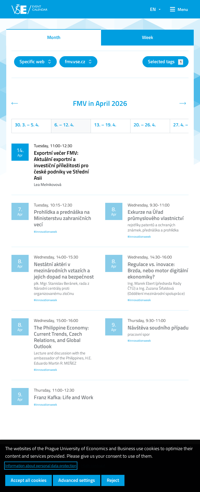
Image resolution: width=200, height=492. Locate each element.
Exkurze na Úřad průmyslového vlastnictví (156, 215)
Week (147, 37)
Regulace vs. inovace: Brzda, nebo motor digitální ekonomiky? (158, 270)
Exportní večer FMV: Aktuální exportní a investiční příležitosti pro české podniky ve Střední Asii (61, 165)
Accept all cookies (28, 480)
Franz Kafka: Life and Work (63, 397)
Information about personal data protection (40, 466)
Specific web (33, 61)
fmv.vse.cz (75, 61)
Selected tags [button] (165, 61)
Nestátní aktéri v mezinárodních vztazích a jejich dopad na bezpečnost (64, 270)
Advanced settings (76, 480)
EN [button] (153, 9)
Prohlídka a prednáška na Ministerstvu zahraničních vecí (62, 218)
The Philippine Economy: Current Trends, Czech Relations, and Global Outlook (61, 336)
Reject (113, 480)
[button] (177, 9)
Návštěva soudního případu (158, 327)
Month (53, 37)
